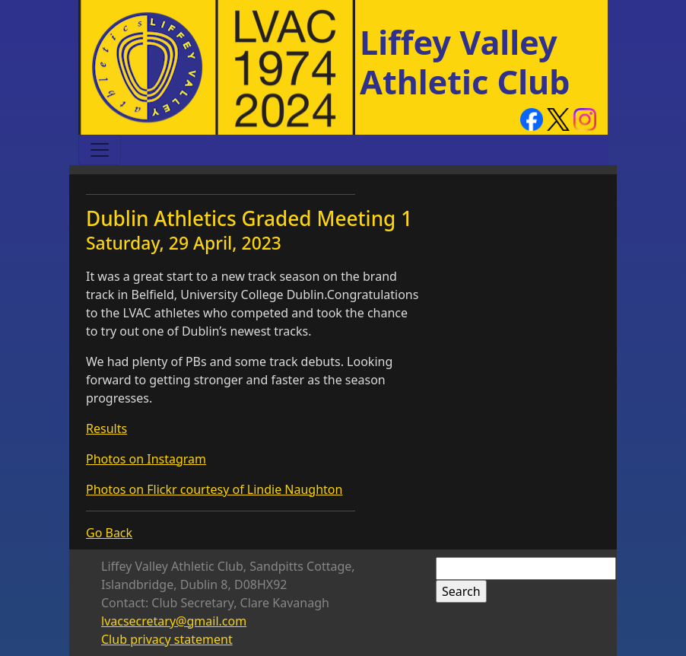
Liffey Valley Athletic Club (465, 62)
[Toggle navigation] (99, 150)
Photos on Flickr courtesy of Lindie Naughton (214, 489)
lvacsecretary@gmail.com (173, 621)
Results (106, 428)
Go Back (109, 532)
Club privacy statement (167, 639)
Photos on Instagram (146, 459)
